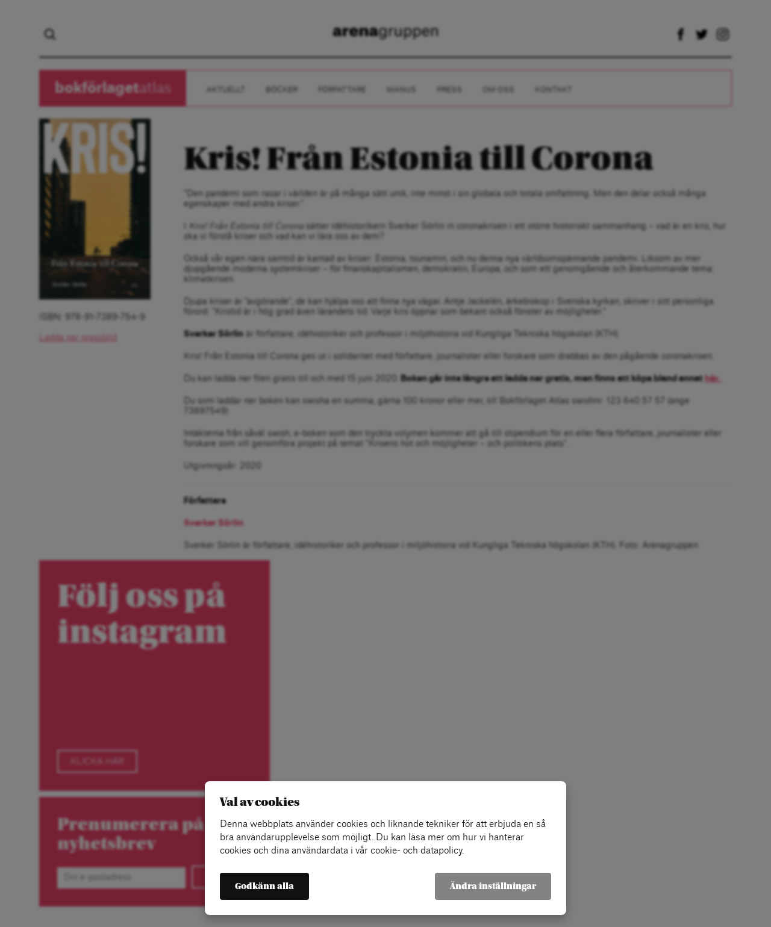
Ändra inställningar (493, 886)
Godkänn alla (264, 886)
